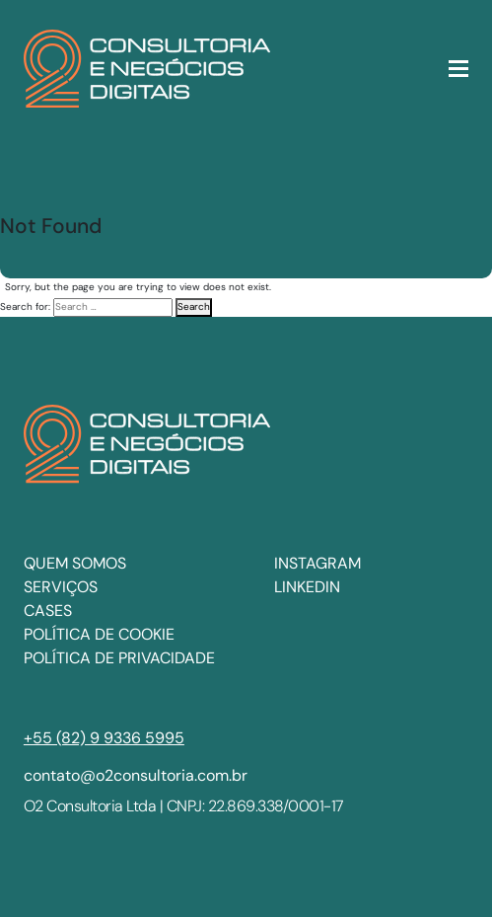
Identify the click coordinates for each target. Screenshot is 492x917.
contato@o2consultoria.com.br (135, 775)
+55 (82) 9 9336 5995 (104, 737)
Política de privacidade (119, 658)
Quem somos (75, 563)
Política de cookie (99, 634)
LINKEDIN (307, 586)
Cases (48, 610)
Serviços (61, 586)
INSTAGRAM (317, 563)
